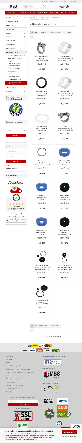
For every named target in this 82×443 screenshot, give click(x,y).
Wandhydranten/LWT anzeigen (16, 55)
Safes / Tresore (10, 40)
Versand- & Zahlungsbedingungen (15, 366)
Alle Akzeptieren (69, 432)
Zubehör (10, 74)
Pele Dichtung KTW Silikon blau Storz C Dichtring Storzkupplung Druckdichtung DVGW (41, 198)
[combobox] (44, 32)
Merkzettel (72, 1)
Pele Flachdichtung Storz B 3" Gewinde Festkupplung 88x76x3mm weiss (41, 128)
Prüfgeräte (10, 61)
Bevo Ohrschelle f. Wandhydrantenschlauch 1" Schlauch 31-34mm (65, 93)
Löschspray (9, 91)
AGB (7, 375)
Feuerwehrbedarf (11, 44)
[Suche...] (26, 6)
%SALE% (71, 12)
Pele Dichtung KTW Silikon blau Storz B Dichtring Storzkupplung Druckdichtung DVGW (41, 232)
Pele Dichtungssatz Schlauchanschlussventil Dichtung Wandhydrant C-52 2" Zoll (65, 267)
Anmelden (16, 135)
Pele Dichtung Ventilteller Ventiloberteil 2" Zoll (64, 197)
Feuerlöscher (12, 12)
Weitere (63, 12)
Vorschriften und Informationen (14, 385)
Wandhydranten (12, 71)
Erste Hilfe (9, 37)
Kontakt (8, 362)
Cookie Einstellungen (12, 392)
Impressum (9, 359)
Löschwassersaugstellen (15, 58)
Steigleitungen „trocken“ (14, 68)
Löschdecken (54, 12)
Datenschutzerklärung (30, 439)
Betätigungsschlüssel (15, 79)
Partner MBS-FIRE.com (12, 388)
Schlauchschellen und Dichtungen (15, 83)
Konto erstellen (10, 166)
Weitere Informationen (69, 436)
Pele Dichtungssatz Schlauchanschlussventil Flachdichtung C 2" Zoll (42, 267)
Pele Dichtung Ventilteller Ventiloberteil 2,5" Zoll (64, 232)
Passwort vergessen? (12, 168)
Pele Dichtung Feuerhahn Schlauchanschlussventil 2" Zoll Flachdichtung (42, 163)
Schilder (8, 33)
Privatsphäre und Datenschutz (14, 379)
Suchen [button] (45, 1)
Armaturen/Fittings (11, 87)
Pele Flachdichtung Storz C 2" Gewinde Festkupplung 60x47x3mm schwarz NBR (41, 93)
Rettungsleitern (10, 48)
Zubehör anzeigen (14, 76)
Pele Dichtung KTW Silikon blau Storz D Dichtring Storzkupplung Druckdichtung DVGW (64, 163)
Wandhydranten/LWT (12, 52)
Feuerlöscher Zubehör (27, 12)
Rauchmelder (42, 12)
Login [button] (63, 1)
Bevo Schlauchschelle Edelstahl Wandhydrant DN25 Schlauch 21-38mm (41, 58)
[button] (54, 1)
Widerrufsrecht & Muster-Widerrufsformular (18, 369)
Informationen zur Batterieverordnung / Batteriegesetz (21, 372)
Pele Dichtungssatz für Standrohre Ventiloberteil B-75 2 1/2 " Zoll (42, 302)
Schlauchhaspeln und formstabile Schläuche (14, 64)
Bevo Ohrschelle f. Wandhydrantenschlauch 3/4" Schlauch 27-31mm (65, 58)
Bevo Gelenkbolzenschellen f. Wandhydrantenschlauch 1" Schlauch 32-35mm (65, 128)
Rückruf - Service (11, 382)
